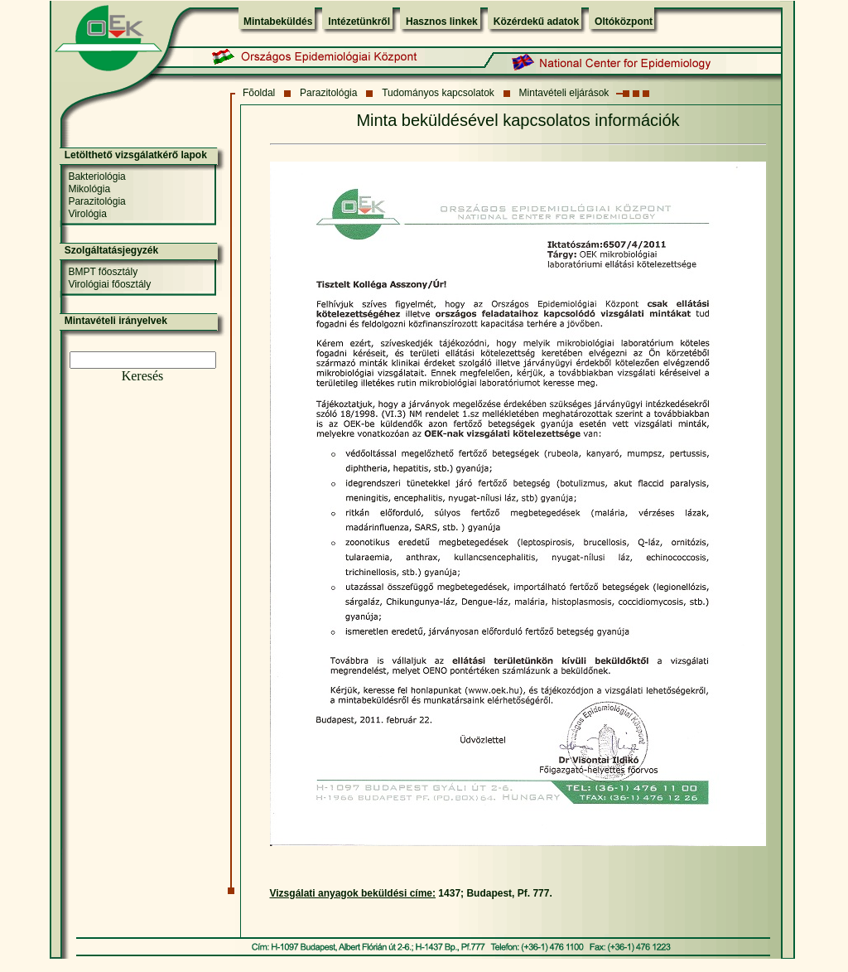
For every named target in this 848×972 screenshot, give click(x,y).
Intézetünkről (359, 21)
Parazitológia (328, 93)
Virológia (87, 214)
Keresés (143, 376)
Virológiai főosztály (109, 284)
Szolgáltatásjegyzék (111, 250)
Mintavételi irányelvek (116, 320)
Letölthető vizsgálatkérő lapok (136, 155)
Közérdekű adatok (536, 21)
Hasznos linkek (442, 21)
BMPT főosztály (102, 272)
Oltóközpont (624, 21)
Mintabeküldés (277, 21)
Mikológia (89, 189)
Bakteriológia (96, 176)
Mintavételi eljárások (564, 93)
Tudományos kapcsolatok (438, 93)
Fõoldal (259, 93)
